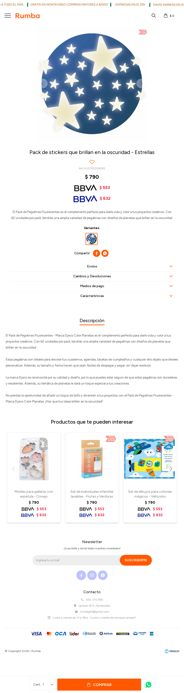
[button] (171, 469)
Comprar (102, 684)
